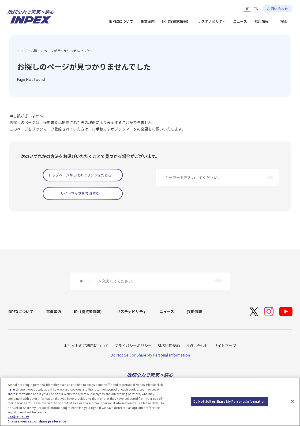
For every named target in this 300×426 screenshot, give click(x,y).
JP (247, 9)
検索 (283, 21)
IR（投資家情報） (176, 21)
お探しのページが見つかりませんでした (60, 50)
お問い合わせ (277, 8)
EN (256, 9)
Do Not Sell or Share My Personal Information (150, 355)
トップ (22, 50)
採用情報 (262, 21)
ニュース (240, 21)
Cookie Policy (18, 416)
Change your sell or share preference (37, 421)
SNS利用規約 (169, 345)
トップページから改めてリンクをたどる (80, 175)
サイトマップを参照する (79, 193)
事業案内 (148, 21)
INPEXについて (121, 21)
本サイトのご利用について (86, 345)
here (12, 389)
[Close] (292, 401)
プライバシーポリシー (133, 345)
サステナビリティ (212, 21)
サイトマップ (225, 345)
